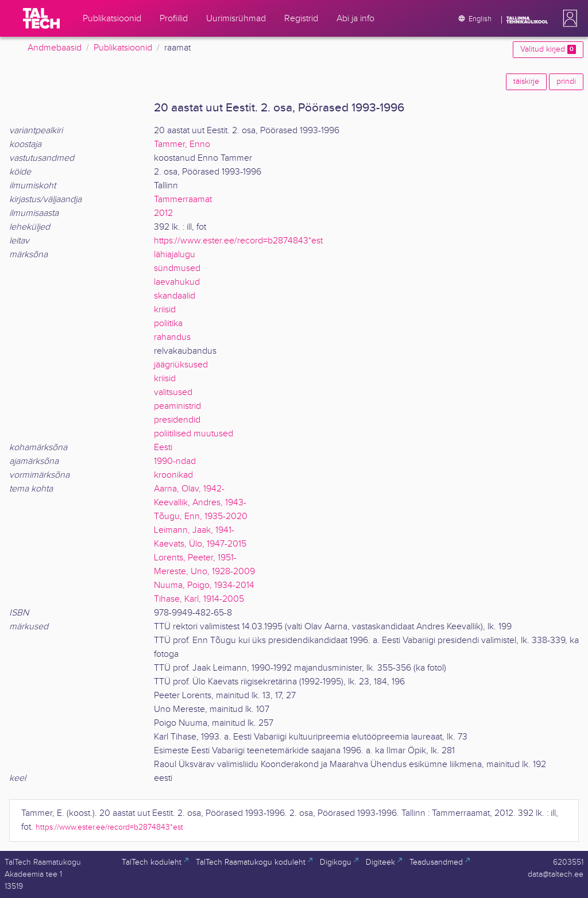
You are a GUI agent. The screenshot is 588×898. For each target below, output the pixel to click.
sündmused (177, 268)
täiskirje (526, 81)
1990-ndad (175, 461)
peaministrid (177, 406)
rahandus (172, 337)
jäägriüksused (181, 364)
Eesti (163, 447)
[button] (567, 18)
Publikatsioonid (123, 47)
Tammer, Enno (182, 144)
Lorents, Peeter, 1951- (195, 557)
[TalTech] (41, 18)
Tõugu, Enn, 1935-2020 (200, 516)
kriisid (165, 309)
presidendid (177, 420)
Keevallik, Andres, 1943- (200, 502)
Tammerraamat (183, 199)
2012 (163, 213)
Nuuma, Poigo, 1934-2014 (204, 585)
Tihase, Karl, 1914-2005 (199, 599)
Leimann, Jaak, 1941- (194, 530)
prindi (566, 81)
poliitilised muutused (193, 433)
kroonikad (173, 475)
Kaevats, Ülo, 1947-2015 (200, 544)
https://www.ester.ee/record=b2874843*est (238, 240)
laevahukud (177, 282)
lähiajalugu (174, 254)
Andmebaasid (55, 47)
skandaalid (174, 296)
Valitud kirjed (548, 49)
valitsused (173, 392)
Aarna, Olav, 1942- (189, 488)
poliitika (168, 323)
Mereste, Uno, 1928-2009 (204, 571)
